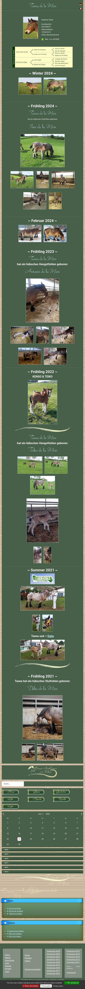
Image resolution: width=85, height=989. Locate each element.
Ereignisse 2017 (53, 971)
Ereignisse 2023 (53, 954)
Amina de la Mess (16, 911)
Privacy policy (58, 986)
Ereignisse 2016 (53, 973)
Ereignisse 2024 (53, 951)
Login (7, 971)
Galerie (8, 958)
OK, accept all (71, 983)
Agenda (8, 966)
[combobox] (13, 783)
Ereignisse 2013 (73, 957)
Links (7, 963)
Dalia (50, 636)
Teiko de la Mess (15, 934)
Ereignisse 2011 (73, 962)
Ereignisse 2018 (53, 968)
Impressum (71, 972)
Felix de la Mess (15, 936)
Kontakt (8, 969)
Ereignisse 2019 (53, 965)
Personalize (46, 986)
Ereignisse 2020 (53, 962)
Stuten (27, 955)
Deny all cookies (30, 986)
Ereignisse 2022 (53, 957)
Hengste (28, 958)
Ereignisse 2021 (53, 959)
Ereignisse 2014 (73, 954)
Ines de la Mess (15, 908)
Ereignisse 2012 (73, 959)
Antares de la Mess (16, 931)
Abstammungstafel (33, 969)
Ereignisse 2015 (73, 951)
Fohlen (27, 961)
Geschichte (9, 960)
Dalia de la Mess (15, 914)
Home (7, 955)
